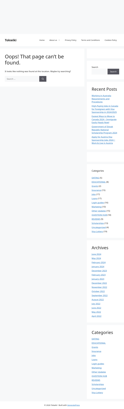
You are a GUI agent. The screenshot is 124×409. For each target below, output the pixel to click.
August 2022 (98, 299)
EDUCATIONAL (99, 182)
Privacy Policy (70, 40)
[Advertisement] (62, 17)
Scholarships (98, 223)
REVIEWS (96, 219)
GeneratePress (73, 405)
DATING (95, 177)
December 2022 (99, 283)
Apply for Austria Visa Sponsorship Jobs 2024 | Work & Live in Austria (103, 139)
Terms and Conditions (90, 40)
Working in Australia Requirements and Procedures (101, 98)
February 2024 (99, 262)
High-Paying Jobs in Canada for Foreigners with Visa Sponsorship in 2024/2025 (105, 109)
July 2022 (96, 303)
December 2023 (99, 270)
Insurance (96, 190)
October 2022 (98, 291)
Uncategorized (99, 227)
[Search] (42, 79)
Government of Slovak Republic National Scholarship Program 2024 (104, 129)
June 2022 (96, 307)
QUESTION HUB (99, 215)
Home (42, 40)
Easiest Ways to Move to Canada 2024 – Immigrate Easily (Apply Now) (104, 119)
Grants (95, 186)
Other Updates (99, 210)
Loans (94, 198)
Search (95, 67)
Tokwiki (10, 40)
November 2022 (99, 287)
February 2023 (99, 274)
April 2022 (96, 316)
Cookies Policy (111, 40)
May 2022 (96, 312)
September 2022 (100, 295)
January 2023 (98, 279)
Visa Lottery (97, 231)
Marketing (97, 206)
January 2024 (98, 266)
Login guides (98, 202)
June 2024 (96, 254)
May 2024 (96, 258)
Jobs (94, 194)
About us (55, 40)
